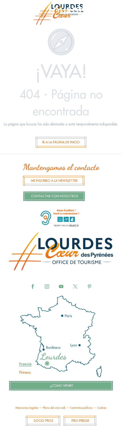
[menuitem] (61, 14)
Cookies (102, 408)
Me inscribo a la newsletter (54, 180)
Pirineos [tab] (25, 372)
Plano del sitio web (54, 408)
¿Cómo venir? (61, 385)
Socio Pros (43, 420)
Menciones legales (26, 408)
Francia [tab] (25, 364)
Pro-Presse (80, 420)
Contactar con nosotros (54, 196)
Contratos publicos (81, 408)
